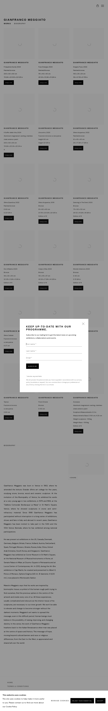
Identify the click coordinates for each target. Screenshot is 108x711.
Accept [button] (100, 701)
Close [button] (83, 324)
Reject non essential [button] (82, 701)
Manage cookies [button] (60, 701)
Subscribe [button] (32, 366)
